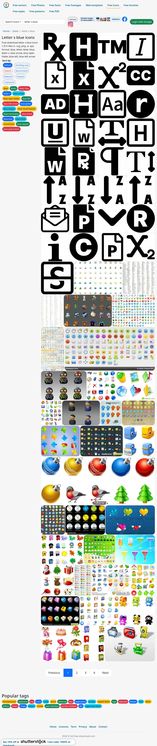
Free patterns (37, 11)
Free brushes (131, 5)
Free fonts (55, 5)
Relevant (8, 76)
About (92, 726)
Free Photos (38, 5)
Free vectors (20, 5)
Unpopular (9, 82)
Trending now (22, 65)
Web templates (94, 5)
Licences (63, 726)
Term (74, 726)
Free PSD (54, 11)
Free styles (19, 11)
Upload (72, 19)
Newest (7, 70)
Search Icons (12, 21)
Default (7, 65)
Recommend (22, 70)
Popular (20, 76)
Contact (102, 726)
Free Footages (73, 5)
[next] (105, 673)
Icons (15, 31)
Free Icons (113, 5)
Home (6, 31)
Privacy (83, 726)
